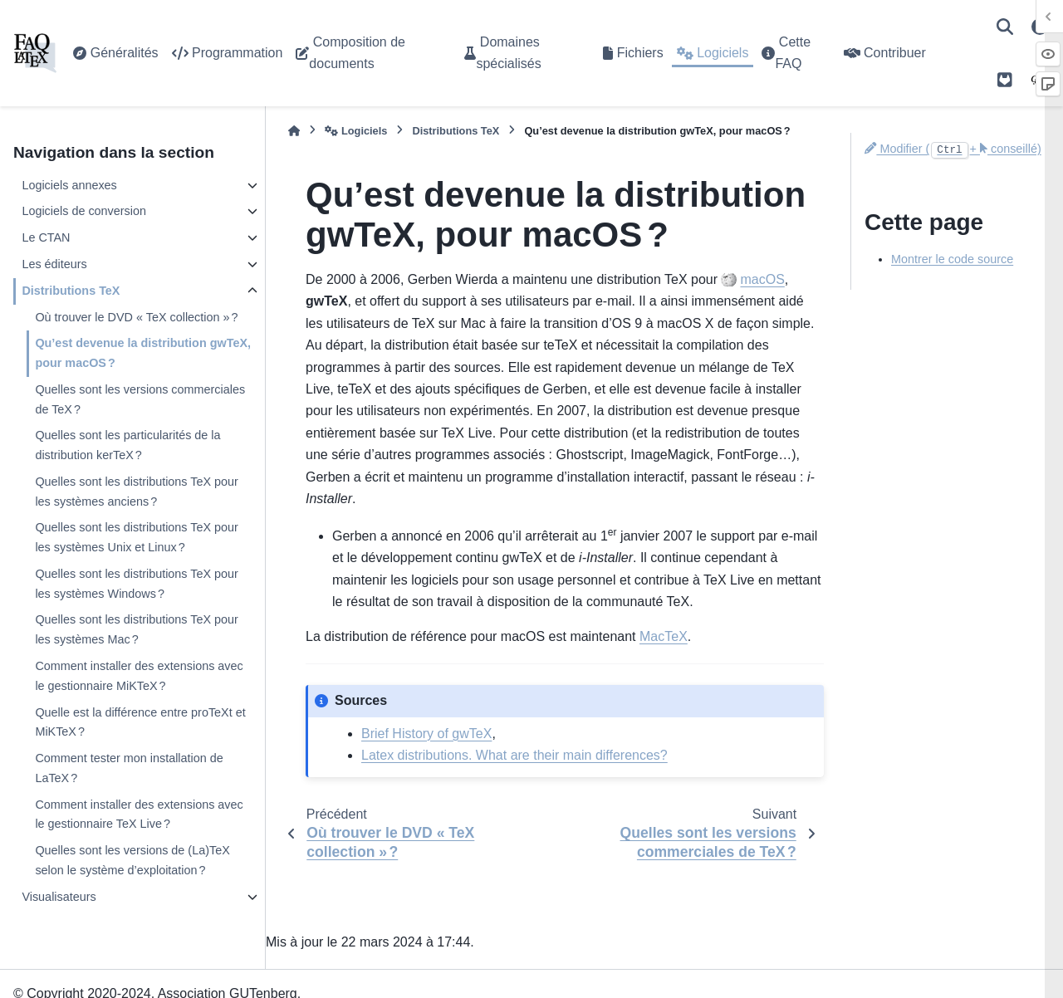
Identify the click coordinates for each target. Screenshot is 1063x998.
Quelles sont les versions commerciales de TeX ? (140, 399)
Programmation (227, 53)
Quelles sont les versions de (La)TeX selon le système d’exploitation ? (132, 860)
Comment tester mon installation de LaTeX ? (129, 768)
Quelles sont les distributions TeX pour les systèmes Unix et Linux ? (136, 537)
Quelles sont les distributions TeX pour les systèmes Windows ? (136, 583)
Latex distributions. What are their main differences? (514, 755)
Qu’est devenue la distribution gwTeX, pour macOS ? (143, 352)
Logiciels (713, 53)
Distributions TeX (71, 290)
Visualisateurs (59, 896)
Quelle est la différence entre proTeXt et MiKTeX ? (140, 722)
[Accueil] (294, 130)
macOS (762, 279)
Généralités (115, 53)
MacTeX (663, 636)
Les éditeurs (54, 264)
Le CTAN (46, 237)
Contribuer (885, 53)
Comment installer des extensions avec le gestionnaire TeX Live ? (138, 814)
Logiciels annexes (69, 185)
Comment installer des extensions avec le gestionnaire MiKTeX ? (138, 675)
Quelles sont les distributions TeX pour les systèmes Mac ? (136, 629)
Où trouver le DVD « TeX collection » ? (136, 317)
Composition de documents (350, 53)
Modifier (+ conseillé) (953, 148)
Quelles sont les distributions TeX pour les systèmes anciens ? (136, 491)
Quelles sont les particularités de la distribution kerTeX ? (127, 445)
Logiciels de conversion (84, 211)
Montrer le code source (952, 259)
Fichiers (633, 53)
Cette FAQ (786, 53)
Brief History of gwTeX (426, 733)
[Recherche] (1005, 26)
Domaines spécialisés (502, 53)
